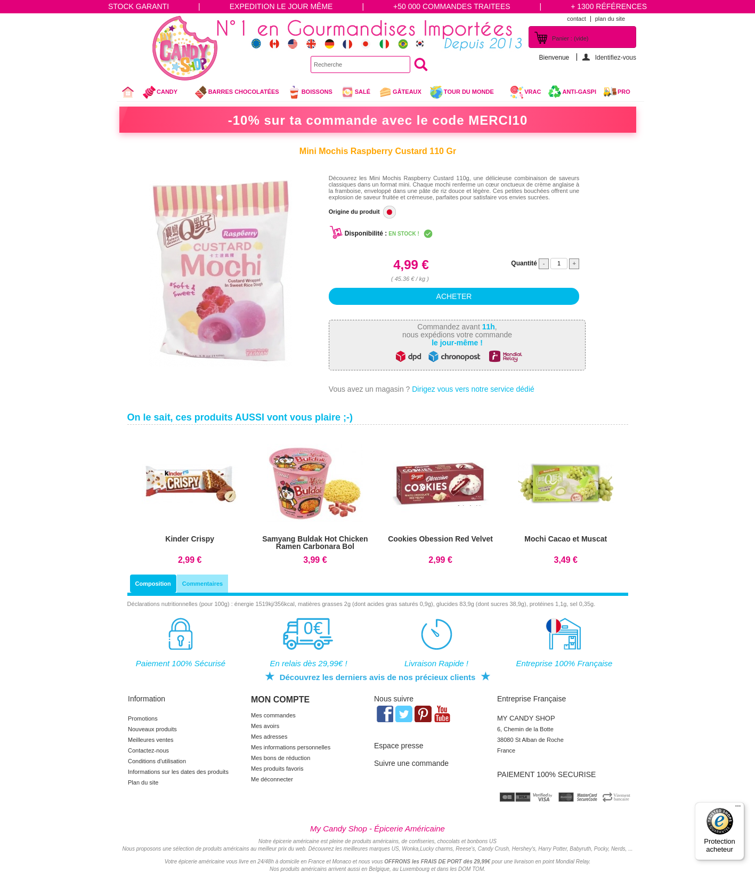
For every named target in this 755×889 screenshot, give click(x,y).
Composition (153, 583)
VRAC (525, 92)
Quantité (524, 263)
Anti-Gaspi (579, 91)
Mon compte (280, 699)
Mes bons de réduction (280, 758)
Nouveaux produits (152, 729)
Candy (164, 93)
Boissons (309, 92)
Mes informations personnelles (290, 747)
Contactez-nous (148, 750)
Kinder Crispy (189, 539)
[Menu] (738, 808)
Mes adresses (269, 736)
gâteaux (399, 92)
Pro (624, 91)
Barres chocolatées (236, 92)
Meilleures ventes (151, 740)
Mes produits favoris (277, 768)
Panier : (570, 38)
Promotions (143, 718)
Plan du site (143, 782)
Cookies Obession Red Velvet (440, 539)
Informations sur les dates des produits (178, 772)
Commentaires (202, 583)
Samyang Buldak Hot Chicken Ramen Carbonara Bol (315, 543)
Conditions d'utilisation (157, 761)
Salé (355, 92)
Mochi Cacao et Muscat (565, 539)
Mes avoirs (265, 726)
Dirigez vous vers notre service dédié (473, 389)
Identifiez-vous (615, 57)
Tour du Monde (466, 93)
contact (576, 18)
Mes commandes (273, 715)
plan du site (610, 18)
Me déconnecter (272, 779)
